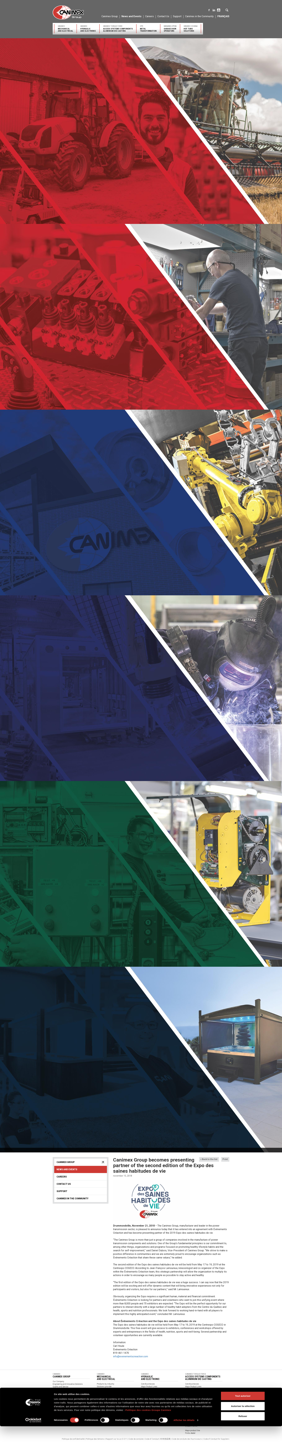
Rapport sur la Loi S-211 (116, 1439)
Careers (149, 16)
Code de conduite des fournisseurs (187, 1439)
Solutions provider (104, 1386)
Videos (99, 1402)
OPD (148, 28)
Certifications (102, 1389)
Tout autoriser (243, 780)
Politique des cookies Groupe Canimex (148, 795)
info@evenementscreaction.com (130, 1356)
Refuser (242, 801)
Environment (58, 1392)
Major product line (192, 1430)
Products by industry (105, 1384)
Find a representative (149, 1394)
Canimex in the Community (199, 16)
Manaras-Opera (170, 28)
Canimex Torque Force (118, 28)
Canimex (65, 28)
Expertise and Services (150, 1389)
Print (225, 1159)
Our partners (102, 1392)
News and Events (131, 16)
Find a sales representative (196, 1394)
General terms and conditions (109, 1405)
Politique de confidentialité (73, 1439)
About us (100, 1400)
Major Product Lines (149, 1386)
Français (223, 16)
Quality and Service (60, 1387)
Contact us (145, 1400)
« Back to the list (208, 1159)
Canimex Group (109, 16)
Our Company (58, 1381)
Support (177, 16)
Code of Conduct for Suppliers (216, 1439)
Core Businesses (148, 1384)
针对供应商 (165, 1439)
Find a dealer (190, 1433)
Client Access (190, 1402)
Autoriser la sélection (243, 791)
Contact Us (163, 16)
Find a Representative (105, 1394)
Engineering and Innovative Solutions (68, 1384)
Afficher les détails (184, 805)
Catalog (100, 1408)
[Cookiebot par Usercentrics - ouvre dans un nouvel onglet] (33, 805)
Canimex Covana (190, 28)
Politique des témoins (95, 1439)
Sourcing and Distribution (63, 1389)
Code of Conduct (152, 1439)
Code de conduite (135, 1439)
